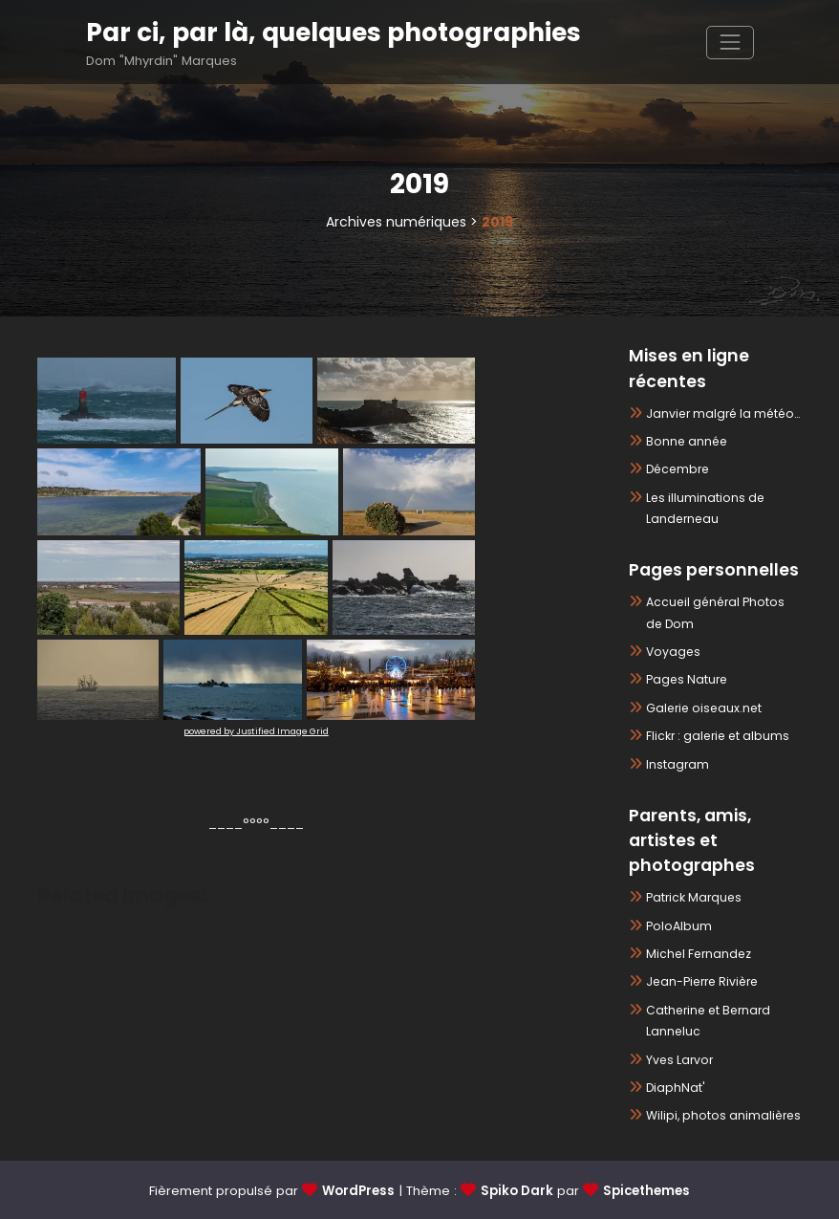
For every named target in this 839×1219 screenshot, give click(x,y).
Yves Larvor (679, 1060)
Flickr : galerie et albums (717, 736)
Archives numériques (396, 221)
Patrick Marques (694, 897)
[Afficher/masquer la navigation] (729, 42)
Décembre (677, 469)
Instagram (677, 764)
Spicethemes (646, 1191)
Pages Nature (686, 679)
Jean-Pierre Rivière (702, 981)
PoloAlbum (679, 926)
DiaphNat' (675, 1087)
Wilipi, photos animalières (723, 1115)
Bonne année (686, 441)
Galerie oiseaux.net (704, 708)
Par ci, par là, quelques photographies (333, 32)
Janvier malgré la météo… (723, 413)
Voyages (673, 651)
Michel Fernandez (698, 954)
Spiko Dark (517, 1191)
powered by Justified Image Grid (256, 731)
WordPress (358, 1191)
